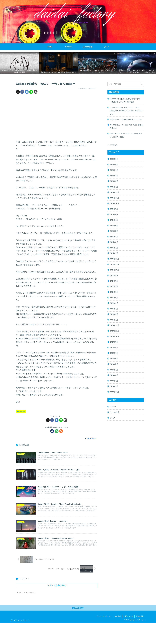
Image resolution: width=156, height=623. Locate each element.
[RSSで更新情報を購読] (61, 431)
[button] (35, 92)
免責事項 (118, 616)
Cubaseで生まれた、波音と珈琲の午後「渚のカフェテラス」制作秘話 (125, 100)
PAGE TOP (78, 608)
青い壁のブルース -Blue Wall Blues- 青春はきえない (126, 126)
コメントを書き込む (56, 585)
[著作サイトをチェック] (52, 431)
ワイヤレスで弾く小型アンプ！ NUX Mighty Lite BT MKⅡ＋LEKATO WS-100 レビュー (126, 111)
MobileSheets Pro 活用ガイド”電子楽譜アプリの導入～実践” (126, 135)
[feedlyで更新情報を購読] (56, 431)
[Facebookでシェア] (22, 92)
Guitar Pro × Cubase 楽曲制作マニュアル (126, 119)
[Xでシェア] (18, 92)
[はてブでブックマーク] (27, 92)
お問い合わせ (128, 616)
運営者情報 (140, 616)
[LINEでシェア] (31, 92)
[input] (125, 84)
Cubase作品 (21, 411)
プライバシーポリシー (103, 616)
